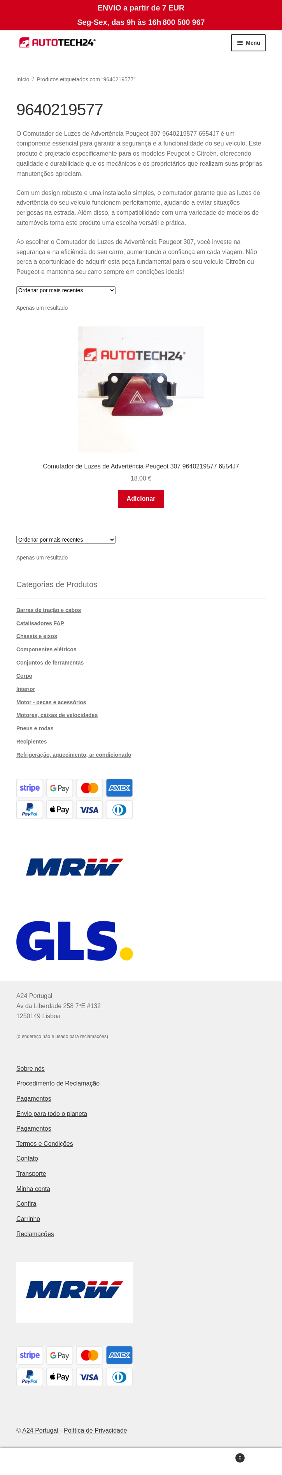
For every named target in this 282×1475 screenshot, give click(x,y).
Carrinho (28, 1218)
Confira (26, 1203)
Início (22, 79)
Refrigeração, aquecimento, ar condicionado (73, 755)
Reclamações (35, 1234)
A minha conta (47, 1462)
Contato (27, 1158)
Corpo (24, 676)
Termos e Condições (44, 1143)
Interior (25, 689)
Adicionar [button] (141, 498)
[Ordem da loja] (66, 290)
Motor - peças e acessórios (51, 702)
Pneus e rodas (35, 728)
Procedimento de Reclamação (58, 1083)
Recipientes (31, 741)
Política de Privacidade (95, 1430)
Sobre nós (30, 1068)
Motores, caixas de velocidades (57, 715)
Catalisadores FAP (40, 623)
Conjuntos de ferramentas (50, 662)
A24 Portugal (40, 1430)
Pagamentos (33, 1098)
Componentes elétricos (46, 649)
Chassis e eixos (36, 636)
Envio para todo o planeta (51, 1113)
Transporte (31, 1173)
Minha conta (33, 1189)
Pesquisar (141, 1462)
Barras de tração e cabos (48, 610)
